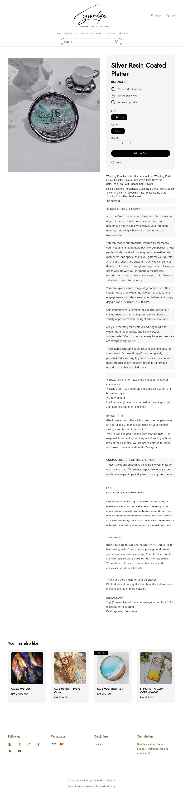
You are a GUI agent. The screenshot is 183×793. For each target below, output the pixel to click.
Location (110, 33)
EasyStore (110, 780)
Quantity (115, 137)
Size (113, 111)
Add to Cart (141, 153)
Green (118, 131)
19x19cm (119, 117)
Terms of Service (76, 786)
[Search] (117, 41)
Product (69, 33)
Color (114, 124)
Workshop (84, 33)
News (99, 33)
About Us (123, 33)
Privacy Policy (93, 786)
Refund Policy (108, 786)
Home (58, 33)
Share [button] (116, 162)
